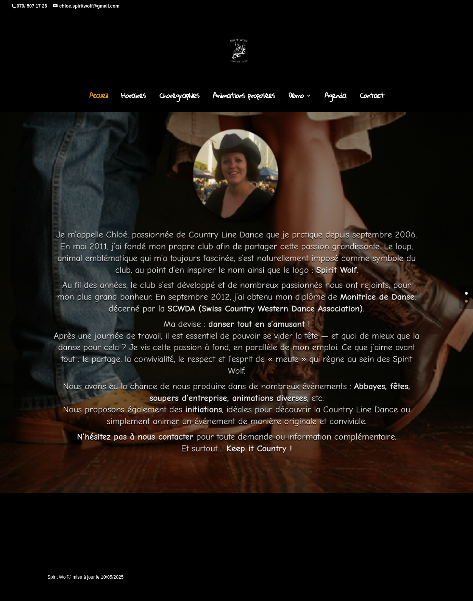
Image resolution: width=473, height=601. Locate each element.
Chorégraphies (179, 97)
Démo (296, 97)
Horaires (133, 97)
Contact (372, 97)
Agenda (335, 97)
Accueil (98, 97)
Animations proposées (244, 97)
